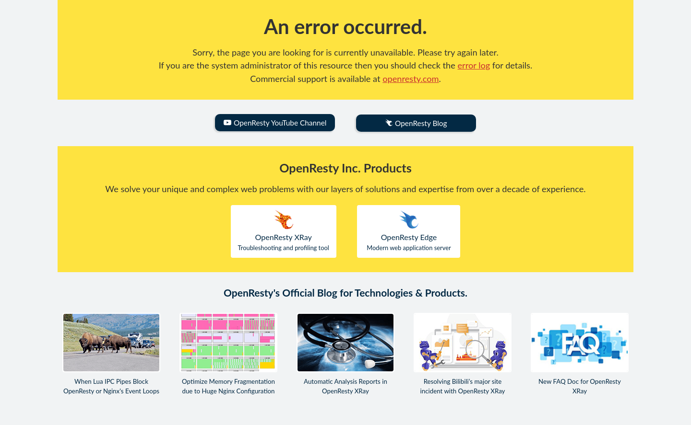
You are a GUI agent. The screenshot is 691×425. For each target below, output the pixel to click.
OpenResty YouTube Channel (275, 122)
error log (474, 65)
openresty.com (410, 78)
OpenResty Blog (416, 123)
